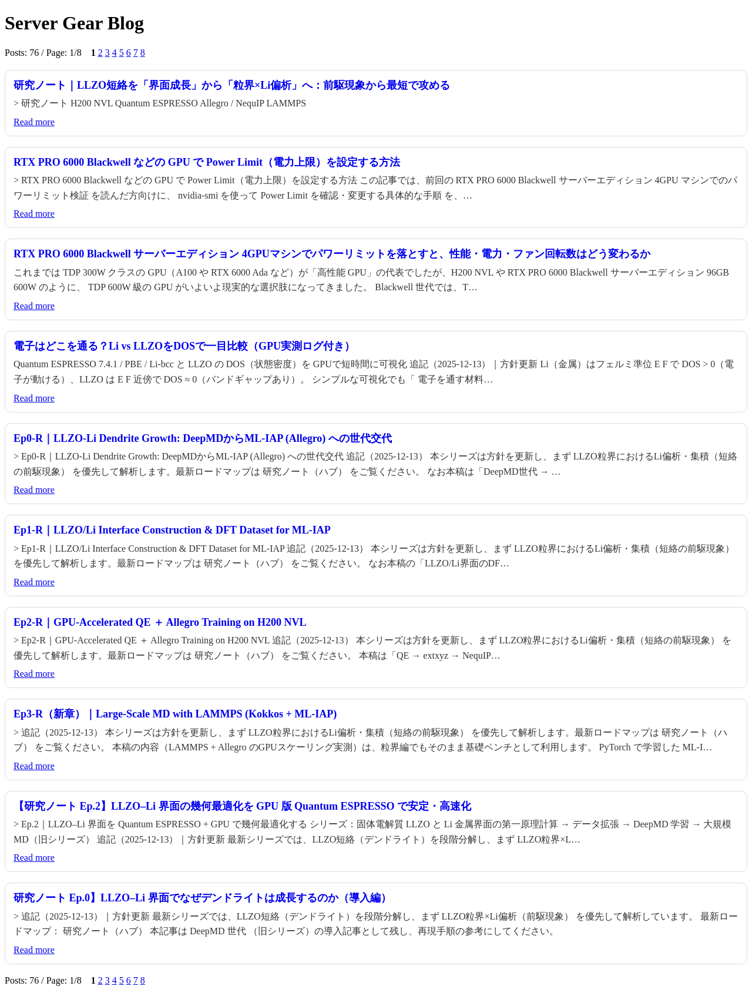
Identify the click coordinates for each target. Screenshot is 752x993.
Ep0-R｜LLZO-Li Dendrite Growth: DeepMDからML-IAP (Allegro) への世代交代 (203, 438)
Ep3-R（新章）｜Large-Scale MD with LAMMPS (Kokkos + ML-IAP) (175, 714)
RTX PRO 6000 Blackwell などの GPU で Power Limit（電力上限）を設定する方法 (207, 162)
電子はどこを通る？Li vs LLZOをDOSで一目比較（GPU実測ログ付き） (184, 346)
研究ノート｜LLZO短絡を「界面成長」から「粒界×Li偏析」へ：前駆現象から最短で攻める (232, 85)
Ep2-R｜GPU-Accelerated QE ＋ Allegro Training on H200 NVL (160, 622)
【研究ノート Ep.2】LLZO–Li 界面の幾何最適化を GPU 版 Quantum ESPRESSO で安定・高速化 (242, 806)
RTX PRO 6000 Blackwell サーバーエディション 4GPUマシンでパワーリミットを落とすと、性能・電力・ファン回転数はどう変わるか (332, 254)
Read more (34, 122)
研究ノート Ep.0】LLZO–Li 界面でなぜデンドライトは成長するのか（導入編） (202, 898)
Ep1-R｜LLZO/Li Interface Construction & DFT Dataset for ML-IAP (172, 530)
